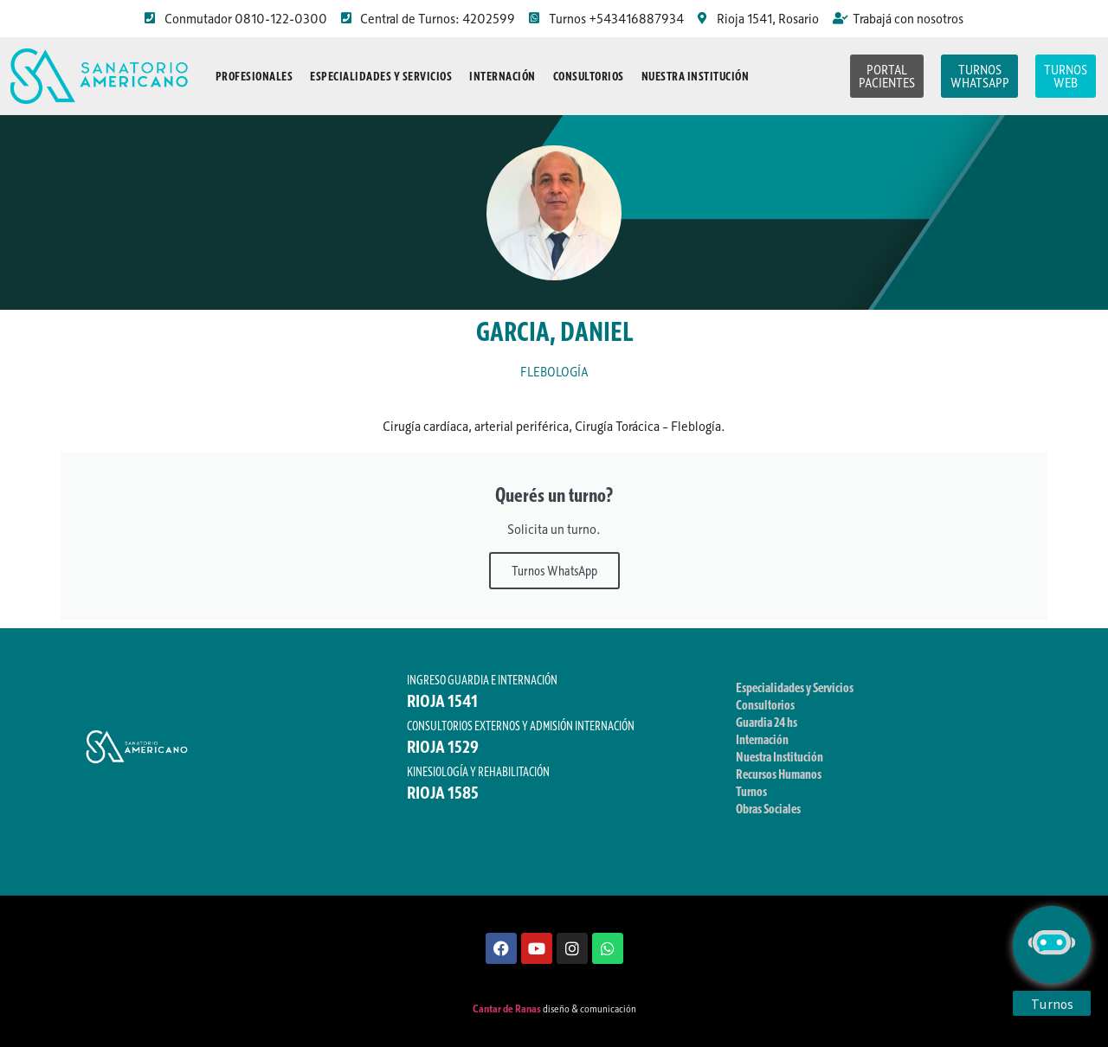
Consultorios (588, 76)
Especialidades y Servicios (381, 76)
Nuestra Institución (695, 76)
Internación (502, 76)
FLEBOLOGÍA (554, 371)
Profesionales (254, 76)
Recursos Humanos (778, 773)
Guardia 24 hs (766, 721)
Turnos (751, 791)
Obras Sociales (768, 808)
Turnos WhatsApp (554, 570)
